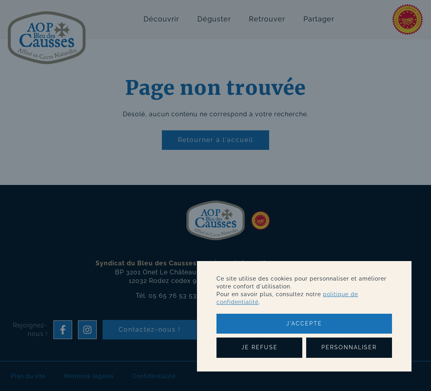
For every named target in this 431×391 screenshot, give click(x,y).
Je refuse (259, 347)
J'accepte (304, 323)
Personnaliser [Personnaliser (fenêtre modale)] (349, 347)
